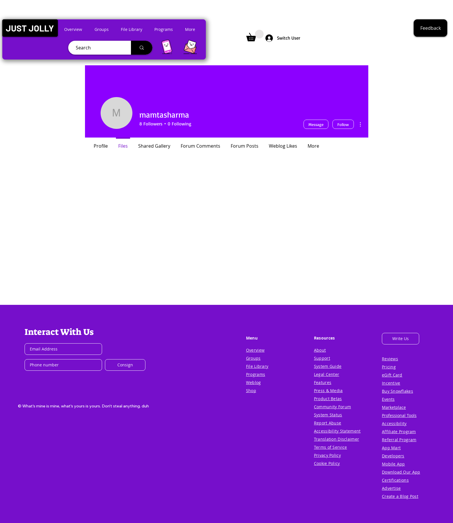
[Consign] (125, 365)
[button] (30, 28)
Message (315, 124)
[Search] (97, 48)
